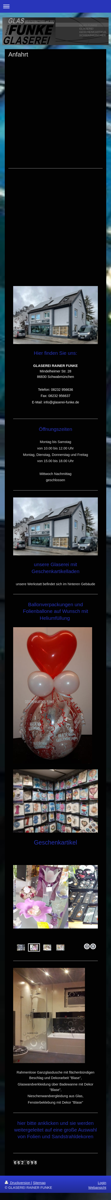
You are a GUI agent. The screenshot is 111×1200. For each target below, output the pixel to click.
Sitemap (39, 1183)
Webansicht (97, 1188)
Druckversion (18, 1183)
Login (102, 1183)
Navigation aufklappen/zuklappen (55, 6)
